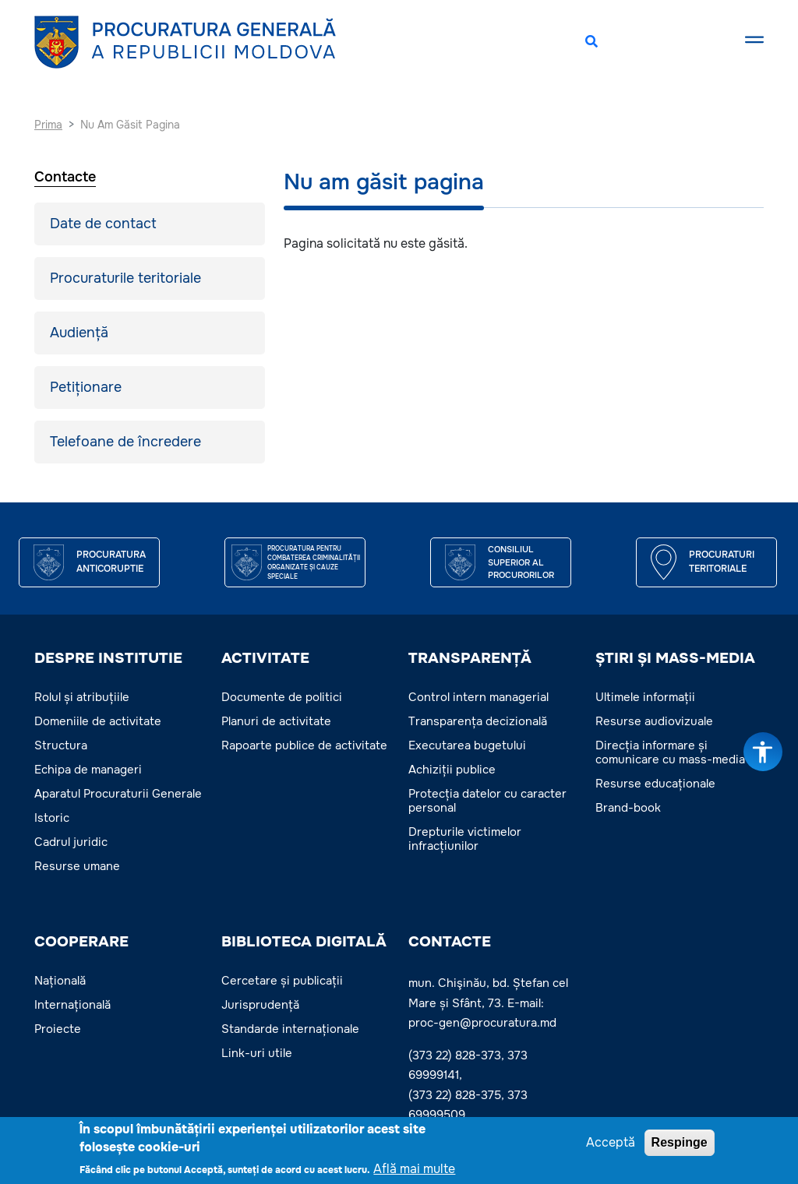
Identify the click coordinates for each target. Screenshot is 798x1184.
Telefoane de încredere (125, 441)
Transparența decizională (477, 721)
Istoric (51, 818)
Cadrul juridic (71, 842)
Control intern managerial (478, 697)
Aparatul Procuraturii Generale (118, 794)
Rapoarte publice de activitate (304, 745)
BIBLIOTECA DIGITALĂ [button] (304, 941)
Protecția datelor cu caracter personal (487, 801)
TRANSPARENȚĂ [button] (469, 658)
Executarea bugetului (467, 745)
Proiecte (57, 1029)
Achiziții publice (452, 769)
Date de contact (103, 223)
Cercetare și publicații (282, 980)
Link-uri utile (256, 1053)
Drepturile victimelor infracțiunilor (464, 839)
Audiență (79, 332)
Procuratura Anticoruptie (111, 561)
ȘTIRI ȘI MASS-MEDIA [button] (675, 658)
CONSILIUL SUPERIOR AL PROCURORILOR (521, 562)
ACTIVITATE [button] (265, 658)
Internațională (72, 1005)
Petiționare (86, 387)
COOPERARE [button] (81, 941)
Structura (60, 745)
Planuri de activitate (276, 721)
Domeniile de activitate (97, 721)
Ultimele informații (645, 697)
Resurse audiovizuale (654, 721)
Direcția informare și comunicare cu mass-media (670, 752)
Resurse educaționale (655, 783)
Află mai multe (414, 1170)
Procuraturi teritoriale (721, 561)
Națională (60, 980)
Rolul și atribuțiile (81, 697)
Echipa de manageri (88, 769)
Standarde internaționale (290, 1029)
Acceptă (610, 1144)
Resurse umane (77, 866)
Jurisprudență (260, 1005)
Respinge (679, 1144)
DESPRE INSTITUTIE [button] (108, 658)
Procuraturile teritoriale (125, 278)
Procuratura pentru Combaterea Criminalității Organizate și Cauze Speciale (313, 562)
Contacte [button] (449, 941)
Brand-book (628, 808)
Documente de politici (281, 697)
